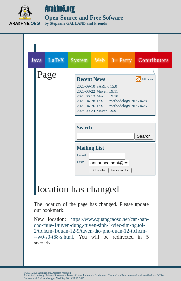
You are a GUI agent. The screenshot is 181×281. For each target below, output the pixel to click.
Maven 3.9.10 (107, 96)
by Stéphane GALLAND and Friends (76, 23)
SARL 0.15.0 (107, 86)
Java (36, 60)
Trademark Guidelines (94, 275)
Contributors (153, 60)
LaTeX (56, 60)
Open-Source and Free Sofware (84, 17)
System (79, 60)
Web (100, 60)
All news (147, 79)
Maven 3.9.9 (106, 111)
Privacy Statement (55, 275)
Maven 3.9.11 (107, 91)
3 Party (121, 60)
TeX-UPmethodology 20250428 (122, 101)
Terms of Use (74, 275)
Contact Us (113, 275)
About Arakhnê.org (34, 275)
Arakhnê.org (60, 8)
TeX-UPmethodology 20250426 (122, 106)
